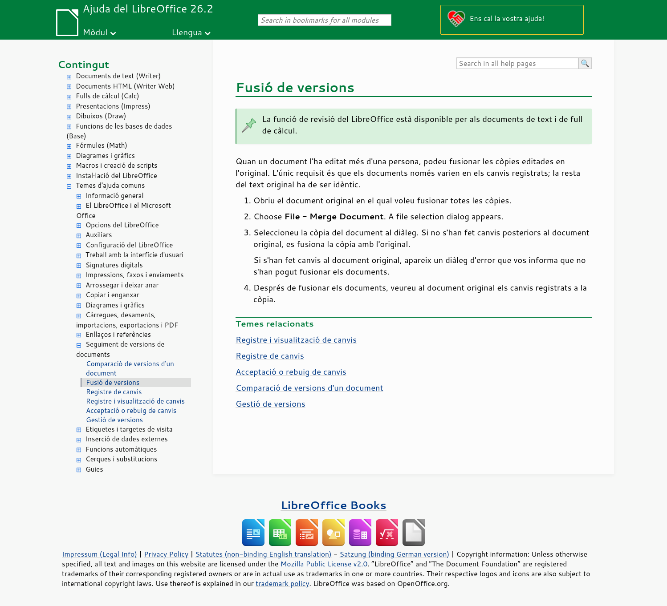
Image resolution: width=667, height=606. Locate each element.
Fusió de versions (112, 382)
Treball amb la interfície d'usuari (134, 254)
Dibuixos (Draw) (101, 116)
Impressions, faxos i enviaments (134, 274)
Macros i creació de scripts (117, 165)
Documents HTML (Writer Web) (125, 86)
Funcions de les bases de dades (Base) (119, 131)
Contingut (83, 64)
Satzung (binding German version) (395, 554)
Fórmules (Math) (101, 145)
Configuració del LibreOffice (129, 245)
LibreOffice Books (333, 505)
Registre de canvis (114, 391)
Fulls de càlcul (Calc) (107, 96)
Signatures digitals (114, 265)
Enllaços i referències (118, 334)
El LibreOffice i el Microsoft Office (123, 210)
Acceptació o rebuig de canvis (131, 410)
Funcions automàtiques (121, 449)
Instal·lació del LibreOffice (116, 175)
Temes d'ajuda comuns (110, 185)
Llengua (186, 32)
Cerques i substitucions (121, 459)
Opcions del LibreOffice (122, 225)
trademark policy (282, 583)
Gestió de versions (114, 419)
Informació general (114, 195)
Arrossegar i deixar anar (122, 285)
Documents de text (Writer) (118, 76)
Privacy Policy (166, 554)
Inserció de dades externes (126, 439)
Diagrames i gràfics (105, 155)
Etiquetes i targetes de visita (129, 429)
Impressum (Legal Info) (99, 554)
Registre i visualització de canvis (135, 401)
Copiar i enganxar (112, 294)
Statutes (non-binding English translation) (263, 554)
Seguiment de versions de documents (120, 349)
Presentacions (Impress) (113, 106)
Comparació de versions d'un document (130, 368)
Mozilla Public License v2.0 (324, 564)
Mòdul (95, 32)
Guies (94, 469)
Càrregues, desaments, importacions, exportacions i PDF (127, 320)
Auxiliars (98, 234)
